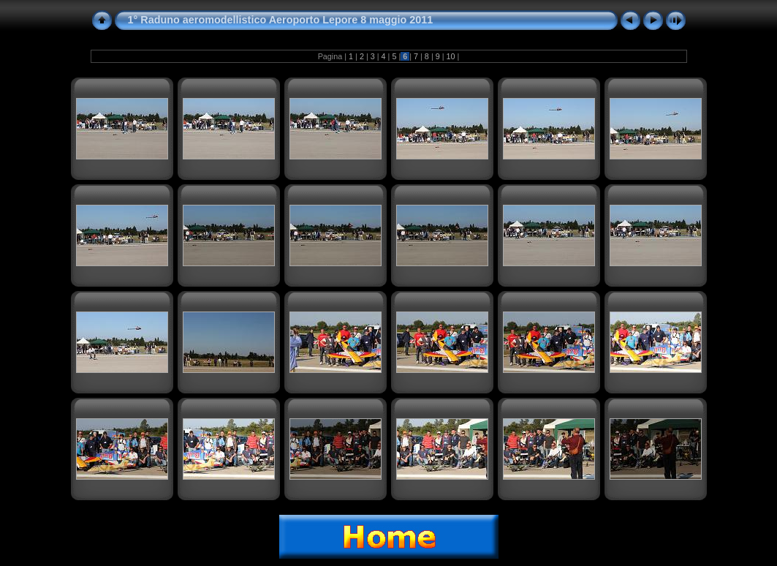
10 (451, 56)
